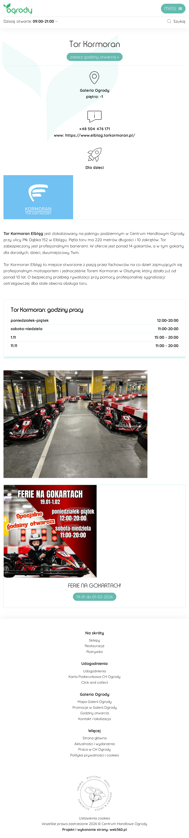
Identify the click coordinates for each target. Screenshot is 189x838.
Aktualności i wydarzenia (94, 744)
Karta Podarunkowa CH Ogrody (94, 676)
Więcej (94, 730)
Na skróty (94, 632)
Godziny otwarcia (94, 713)
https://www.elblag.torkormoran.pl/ (100, 135)
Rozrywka (94, 651)
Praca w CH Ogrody (94, 749)
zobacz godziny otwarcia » (94, 56)
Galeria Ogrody (94, 694)
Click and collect (94, 682)
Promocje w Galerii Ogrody (94, 707)
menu (170, 8)
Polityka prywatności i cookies (94, 755)
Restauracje (94, 646)
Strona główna (95, 738)
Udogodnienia (94, 663)
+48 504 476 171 (94, 128)
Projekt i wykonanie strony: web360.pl (94, 829)
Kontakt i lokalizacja (94, 719)
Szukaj (176, 21)
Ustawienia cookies (94, 818)
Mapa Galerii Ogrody (95, 701)
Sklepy (94, 640)
